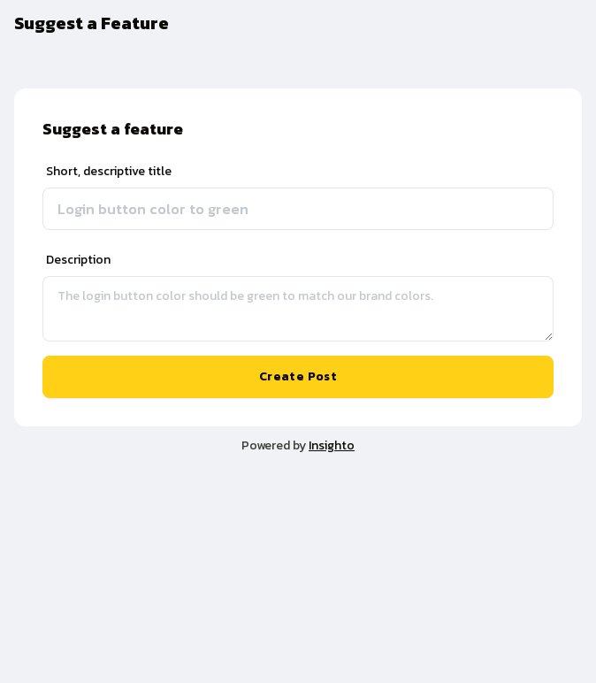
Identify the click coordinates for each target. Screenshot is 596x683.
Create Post (298, 376)
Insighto (332, 445)
